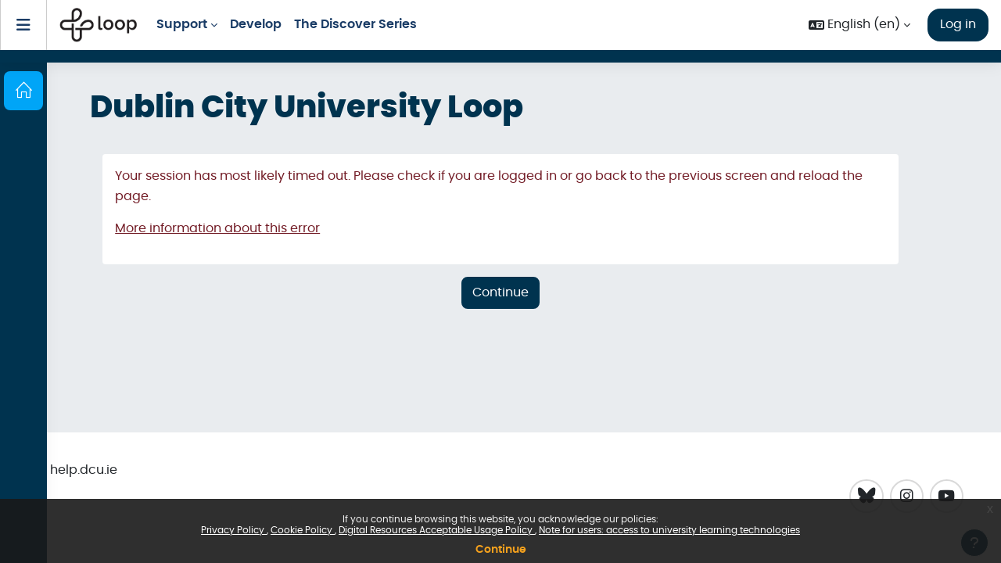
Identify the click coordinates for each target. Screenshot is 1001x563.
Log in (958, 24)
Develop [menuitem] (256, 24)
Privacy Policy (234, 530)
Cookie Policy (303, 530)
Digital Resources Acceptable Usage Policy (437, 530)
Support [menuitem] (181, 24)
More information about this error (217, 228)
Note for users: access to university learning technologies (669, 530)
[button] (859, 25)
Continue (500, 549)
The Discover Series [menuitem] (355, 24)
